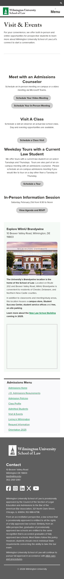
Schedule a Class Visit (32, 140)
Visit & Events (15, 414)
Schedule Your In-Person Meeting (32, 105)
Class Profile (14, 403)
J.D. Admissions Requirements (24, 393)
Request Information (19, 424)
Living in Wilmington (19, 419)
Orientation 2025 (17, 429)
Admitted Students (18, 408)
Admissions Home (17, 388)
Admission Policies (18, 398)
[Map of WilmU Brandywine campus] (32, 346)
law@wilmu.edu (13, 476)
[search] (32, 3)
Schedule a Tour (32, 184)
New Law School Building (42, 313)
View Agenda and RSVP (32, 210)
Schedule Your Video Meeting (32, 98)
